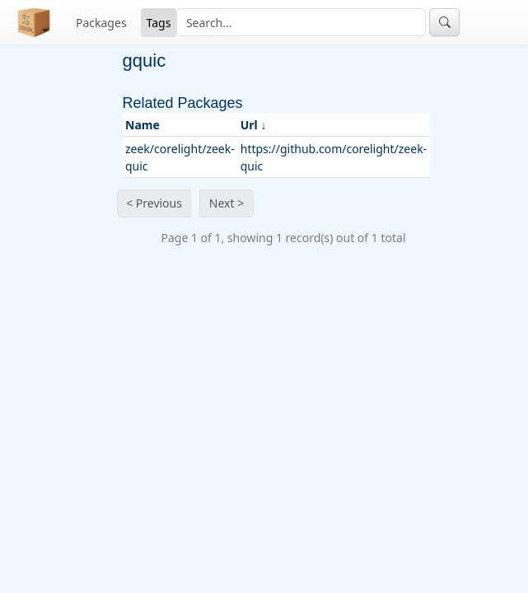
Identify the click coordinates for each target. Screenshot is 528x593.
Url (249, 125)
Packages (101, 22)
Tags (159, 22)
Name (142, 125)
